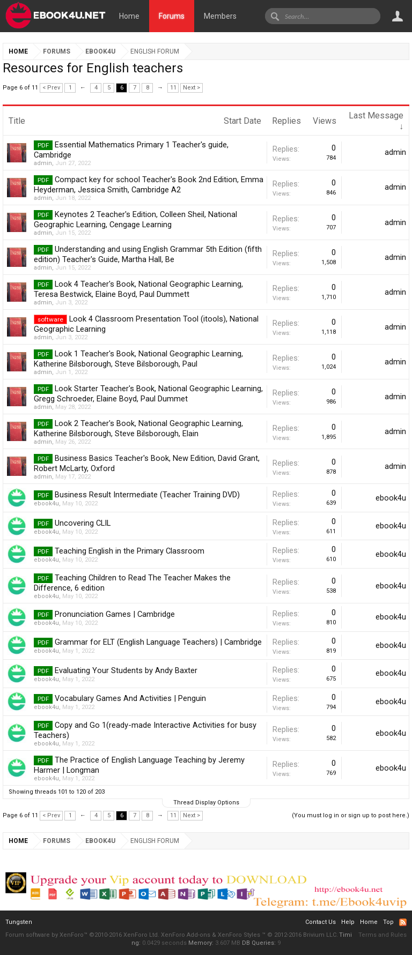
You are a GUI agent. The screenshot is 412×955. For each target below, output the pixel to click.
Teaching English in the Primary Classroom (129, 551)
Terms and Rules (382, 934)
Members (220, 16)
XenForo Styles (239, 934)
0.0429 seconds (164, 942)
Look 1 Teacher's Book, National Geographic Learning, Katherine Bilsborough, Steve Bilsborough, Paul (138, 359)
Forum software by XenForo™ (82, 934)
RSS (403, 922)
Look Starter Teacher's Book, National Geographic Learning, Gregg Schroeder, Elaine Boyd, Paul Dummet (148, 394)
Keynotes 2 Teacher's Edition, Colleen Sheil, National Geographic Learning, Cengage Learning (135, 219)
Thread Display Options (206, 802)
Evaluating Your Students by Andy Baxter (126, 670)
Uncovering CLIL (83, 523)
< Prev (51, 87)
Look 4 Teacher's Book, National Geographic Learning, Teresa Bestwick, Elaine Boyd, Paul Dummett (138, 289)
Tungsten (18, 922)
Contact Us (320, 922)
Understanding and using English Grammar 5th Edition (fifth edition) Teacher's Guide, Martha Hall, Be (148, 254)
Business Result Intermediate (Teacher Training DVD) (147, 494)
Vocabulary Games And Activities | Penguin (130, 698)
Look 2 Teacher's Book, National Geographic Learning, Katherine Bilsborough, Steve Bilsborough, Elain (138, 428)
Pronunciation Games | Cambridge (115, 614)
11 (173, 87)
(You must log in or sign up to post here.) (350, 815)
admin (43, 163)
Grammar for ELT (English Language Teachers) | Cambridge (158, 642)
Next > (191, 87)
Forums (172, 16)
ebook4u (46, 503)
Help (348, 922)
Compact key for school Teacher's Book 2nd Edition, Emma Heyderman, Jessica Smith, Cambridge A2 (148, 185)
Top (388, 922)
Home (129, 16)
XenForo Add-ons (185, 934)
